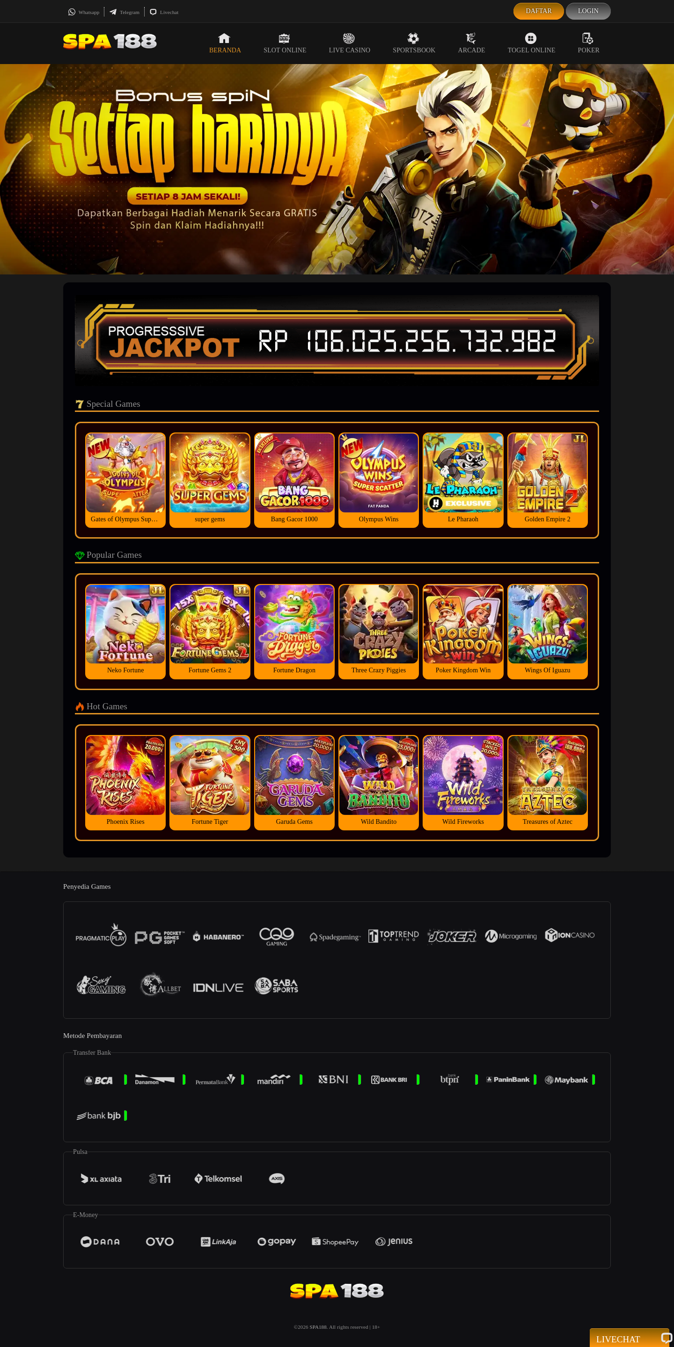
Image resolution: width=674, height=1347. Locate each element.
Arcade (471, 43)
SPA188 (318, 1327)
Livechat (163, 12)
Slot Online (285, 43)
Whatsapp (83, 12)
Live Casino (350, 43)
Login (588, 10)
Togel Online (532, 43)
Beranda (225, 43)
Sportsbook (414, 43)
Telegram (124, 12)
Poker (589, 43)
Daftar (539, 10)
